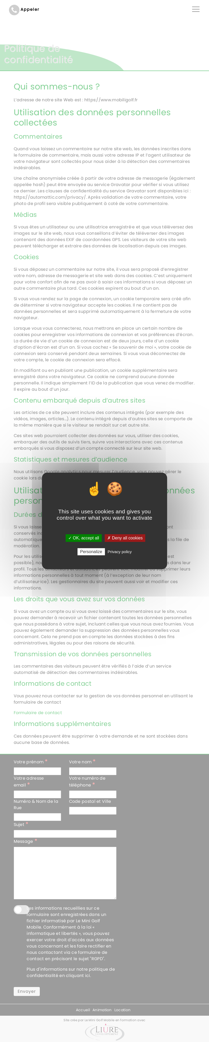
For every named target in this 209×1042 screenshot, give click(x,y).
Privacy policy (120, 552)
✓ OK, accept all (83, 538)
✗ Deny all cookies (125, 538)
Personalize (91, 552)
